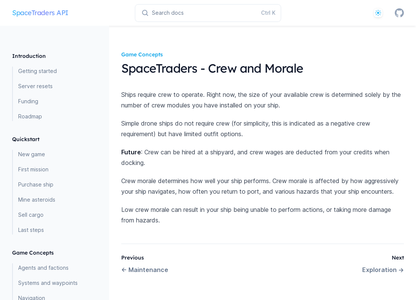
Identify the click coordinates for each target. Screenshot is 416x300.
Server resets (35, 86)
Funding (28, 101)
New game (31, 154)
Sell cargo (31, 214)
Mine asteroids (36, 199)
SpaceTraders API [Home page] (40, 12)
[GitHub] (399, 12)
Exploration (383, 270)
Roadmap (30, 116)
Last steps (31, 230)
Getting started (37, 71)
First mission (33, 169)
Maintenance (144, 270)
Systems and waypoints (48, 283)
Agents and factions (43, 267)
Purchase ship (35, 184)
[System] (378, 12)
